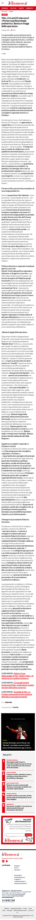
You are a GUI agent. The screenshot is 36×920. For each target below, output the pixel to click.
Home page (4, 11)
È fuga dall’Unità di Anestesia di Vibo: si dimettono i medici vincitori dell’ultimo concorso (17, 685)
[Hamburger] (2, 3)
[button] (32, 12)
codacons (8, 702)
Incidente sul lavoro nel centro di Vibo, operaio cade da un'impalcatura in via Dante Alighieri (19, 797)
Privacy (25, 908)
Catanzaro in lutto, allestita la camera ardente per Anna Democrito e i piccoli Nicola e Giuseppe (18, 776)
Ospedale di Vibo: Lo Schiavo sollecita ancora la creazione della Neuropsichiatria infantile (16, 694)
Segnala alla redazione (16, 908)
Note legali (9, 910)
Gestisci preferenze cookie (20, 910)
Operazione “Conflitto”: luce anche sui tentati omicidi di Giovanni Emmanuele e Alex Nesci (19, 808)
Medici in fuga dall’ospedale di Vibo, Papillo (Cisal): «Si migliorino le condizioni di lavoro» (17, 675)
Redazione (6, 908)
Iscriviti (29, 835)
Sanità (11, 11)
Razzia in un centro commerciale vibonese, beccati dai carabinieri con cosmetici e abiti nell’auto (18, 787)
